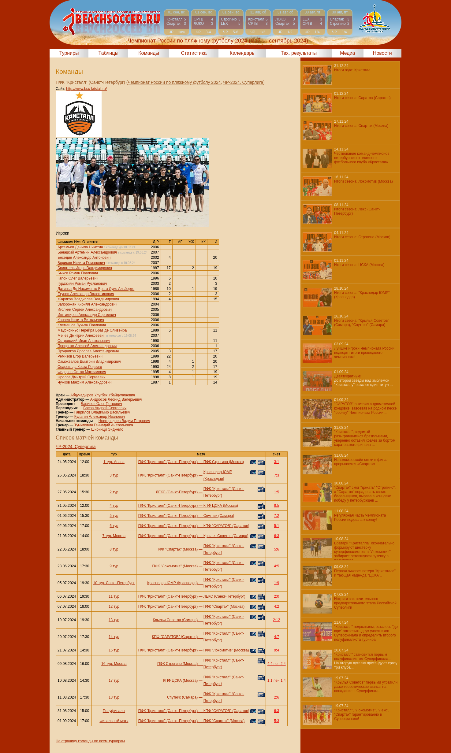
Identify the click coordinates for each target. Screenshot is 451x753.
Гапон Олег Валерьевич (78, 278)
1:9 (276, 583)
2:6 (276, 697)
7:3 (276, 475)
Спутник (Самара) (218, 516)
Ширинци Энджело (107, 429)
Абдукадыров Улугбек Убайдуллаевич (102, 395)
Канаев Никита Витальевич (81, 320)
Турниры (69, 53)
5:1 (276, 526)
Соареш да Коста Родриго (80, 367)
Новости (382, 53)
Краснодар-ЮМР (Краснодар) (172, 583)
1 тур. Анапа (114, 462)
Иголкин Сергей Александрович (85, 309)
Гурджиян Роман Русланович (82, 283)
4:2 (276, 606)
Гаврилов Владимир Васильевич (102, 412)
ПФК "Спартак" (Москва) (177, 549)
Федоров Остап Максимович (82, 372)
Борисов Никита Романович (81, 263)
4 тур (114, 505)
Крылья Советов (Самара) (225, 536)
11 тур (114, 596)
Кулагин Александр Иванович (99, 416)
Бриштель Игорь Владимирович (85, 268)
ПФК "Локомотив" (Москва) (175, 566)
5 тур (114, 516)
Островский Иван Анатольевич (84, 341)
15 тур (114, 650)
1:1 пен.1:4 (276, 680)
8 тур (114, 549)
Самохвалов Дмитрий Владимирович (89, 361)
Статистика (194, 53)
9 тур (114, 566)
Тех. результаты (299, 53)
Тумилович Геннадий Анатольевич (103, 425)
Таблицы (108, 53)
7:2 (276, 516)
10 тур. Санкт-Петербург (114, 583)
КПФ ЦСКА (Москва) (220, 505)
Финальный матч (113, 721)
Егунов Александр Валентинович (86, 294)
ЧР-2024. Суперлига (243, 82)
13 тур (114, 620)
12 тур (114, 606)
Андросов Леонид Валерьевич (116, 399)
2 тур (114, 492)
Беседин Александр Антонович (84, 257)
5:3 (276, 721)
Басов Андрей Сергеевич (104, 408)
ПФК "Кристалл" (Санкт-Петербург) (168, 462)
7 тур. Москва (113, 536)
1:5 (276, 492)
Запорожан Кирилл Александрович (87, 304)
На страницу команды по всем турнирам (90, 741)
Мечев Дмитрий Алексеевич (82, 335)
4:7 (276, 637)
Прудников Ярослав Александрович (88, 351)
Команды (148, 53)
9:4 (276, 650)
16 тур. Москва (114, 664)
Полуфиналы (114, 711)
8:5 (276, 505)
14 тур (114, 637)
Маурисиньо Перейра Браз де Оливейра (92, 330)
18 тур (114, 697)
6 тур (114, 526)
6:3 (276, 536)
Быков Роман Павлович (78, 273)
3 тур (114, 475)
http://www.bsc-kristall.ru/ (86, 89)
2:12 (276, 620)
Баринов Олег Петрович (101, 404)
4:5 (276, 566)
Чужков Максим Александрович (84, 382)
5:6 (276, 549)
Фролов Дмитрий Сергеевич (82, 377)
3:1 (276, 462)
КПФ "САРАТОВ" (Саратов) (226, 526)
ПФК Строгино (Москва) (223, 462)
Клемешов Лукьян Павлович (82, 325)
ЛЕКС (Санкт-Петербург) (177, 492)
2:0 (276, 596)
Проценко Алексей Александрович (87, 346)
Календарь (242, 53)
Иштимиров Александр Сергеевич (87, 315)
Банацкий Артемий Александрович (87, 252)
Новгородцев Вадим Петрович (124, 421)
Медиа (347, 53)
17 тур (114, 680)
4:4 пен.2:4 (276, 664)
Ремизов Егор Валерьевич (80, 356)
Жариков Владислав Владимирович (88, 299)
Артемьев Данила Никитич (80, 247)
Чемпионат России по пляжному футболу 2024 (174, 82)
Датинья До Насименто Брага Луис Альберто (96, 289)
